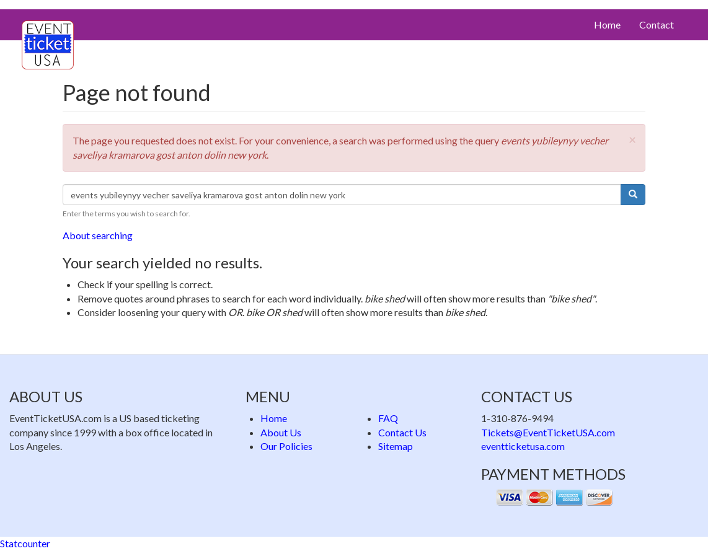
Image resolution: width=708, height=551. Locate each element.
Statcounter (25, 543)
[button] (632, 139)
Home (607, 24)
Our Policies (286, 446)
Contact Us (402, 432)
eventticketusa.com (523, 446)
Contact (656, 24)
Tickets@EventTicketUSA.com (548, 432)
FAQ (388, 418)
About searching (98, 235)
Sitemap (395, 446)
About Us (280, 432)
